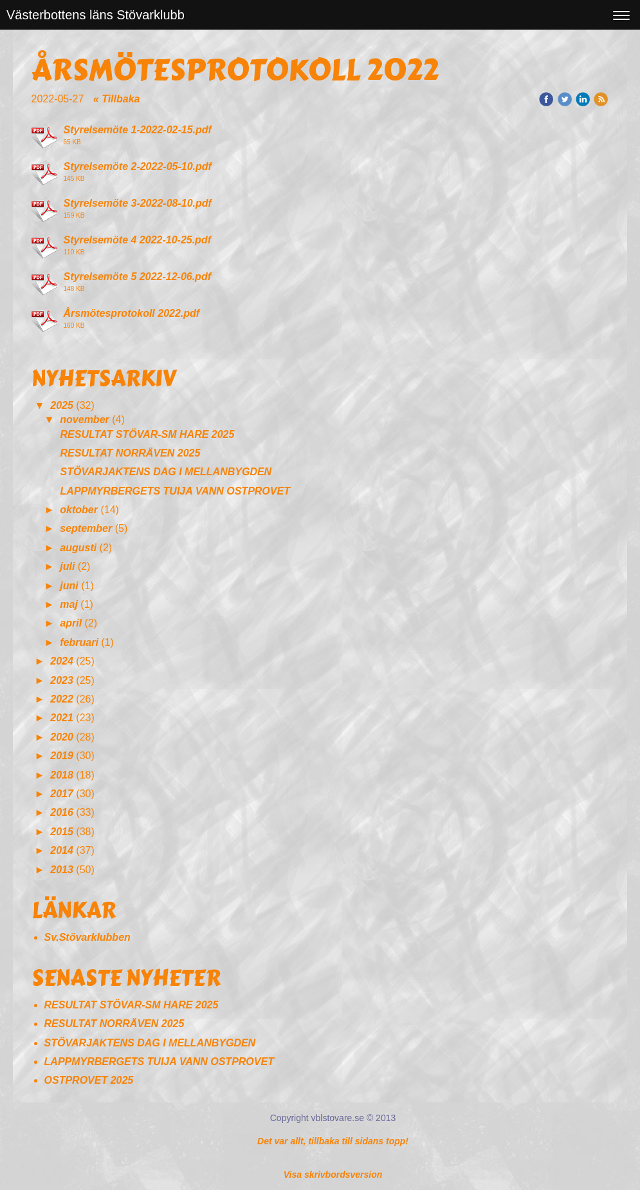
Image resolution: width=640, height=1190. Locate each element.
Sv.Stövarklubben (87, 937)
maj (69, 604)
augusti (78, 547)
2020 (61, 737)
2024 (61, 661)
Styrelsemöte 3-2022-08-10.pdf (138, 203)
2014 (61, 850)
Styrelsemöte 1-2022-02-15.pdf (138, 129)
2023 (61, 680)
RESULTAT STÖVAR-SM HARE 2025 (147, 434)
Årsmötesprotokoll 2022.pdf (132, 313)
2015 (61, 831)
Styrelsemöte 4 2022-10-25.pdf (137, 239)
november (84, 419)
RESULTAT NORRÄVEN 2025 (130, 453)
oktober (79, 509)
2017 (61, 793)
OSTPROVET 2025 (89, 1080)
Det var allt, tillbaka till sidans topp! (332, 1141)
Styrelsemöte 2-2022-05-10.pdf (138, 166)
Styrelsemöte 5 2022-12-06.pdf (137, 276)
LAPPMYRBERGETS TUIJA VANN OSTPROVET (175, 491)
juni (69, 585)
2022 (61, 699)
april (71, 623)
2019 (61, 755)
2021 (61, 717)
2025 (61, 405)
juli (67, 566)
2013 (61, 869)
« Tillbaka (116, 98)
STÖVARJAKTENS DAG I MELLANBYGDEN (166, 471)
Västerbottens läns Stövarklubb (95, 15)
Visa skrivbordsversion (333, 1174)
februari (79, 642)
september (86, 528)
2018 (61, 775)
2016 (61, 812)
